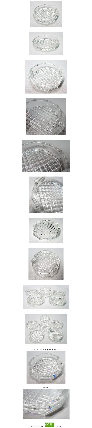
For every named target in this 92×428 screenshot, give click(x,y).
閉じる (59, 426)
